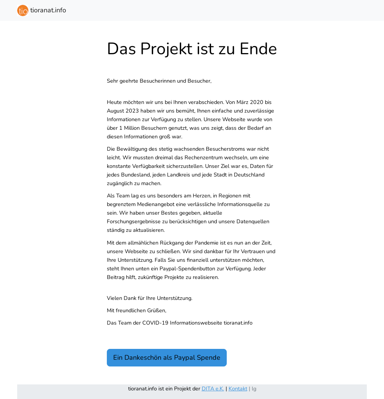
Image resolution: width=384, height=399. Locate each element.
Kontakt (238, 388)
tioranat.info (41, 10)
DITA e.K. (213, 388)
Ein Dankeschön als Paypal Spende (166, 357)
